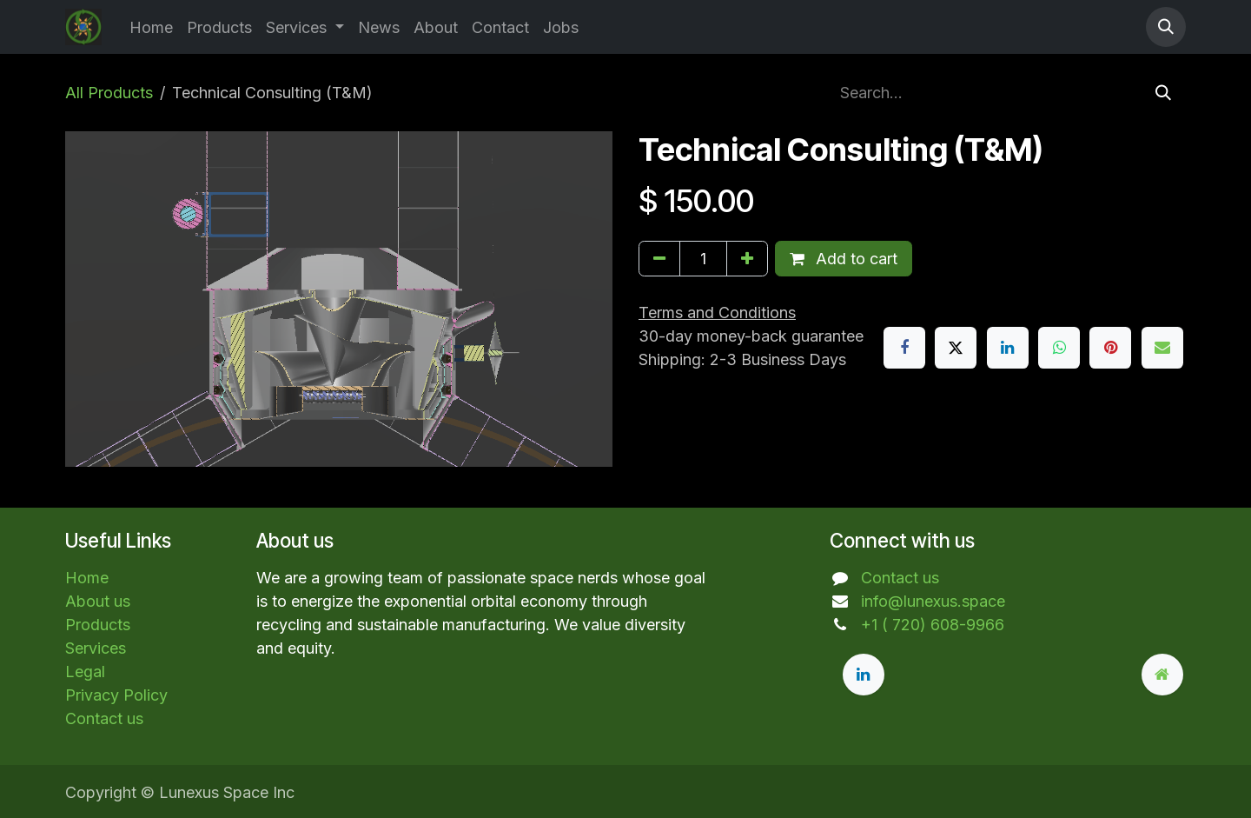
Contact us (104, 718)
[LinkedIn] (1008, 348)
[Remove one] (659, 258)
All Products (109, 92)
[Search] (1163, 92)
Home (87, 578)
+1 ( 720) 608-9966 (932, 624)
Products (97, 624)
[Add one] (747, 258)
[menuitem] (151, 27)
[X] (955, 348)
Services (95, 648)
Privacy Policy (116, 695)
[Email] (1162, 348)
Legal (85, 671)
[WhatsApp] (1059, 348)
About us (97, 601)
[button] (1166, 27)
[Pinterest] (1110, 348)
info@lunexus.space (933, 601)
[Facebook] (904, 348)
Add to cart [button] (843, 258)
